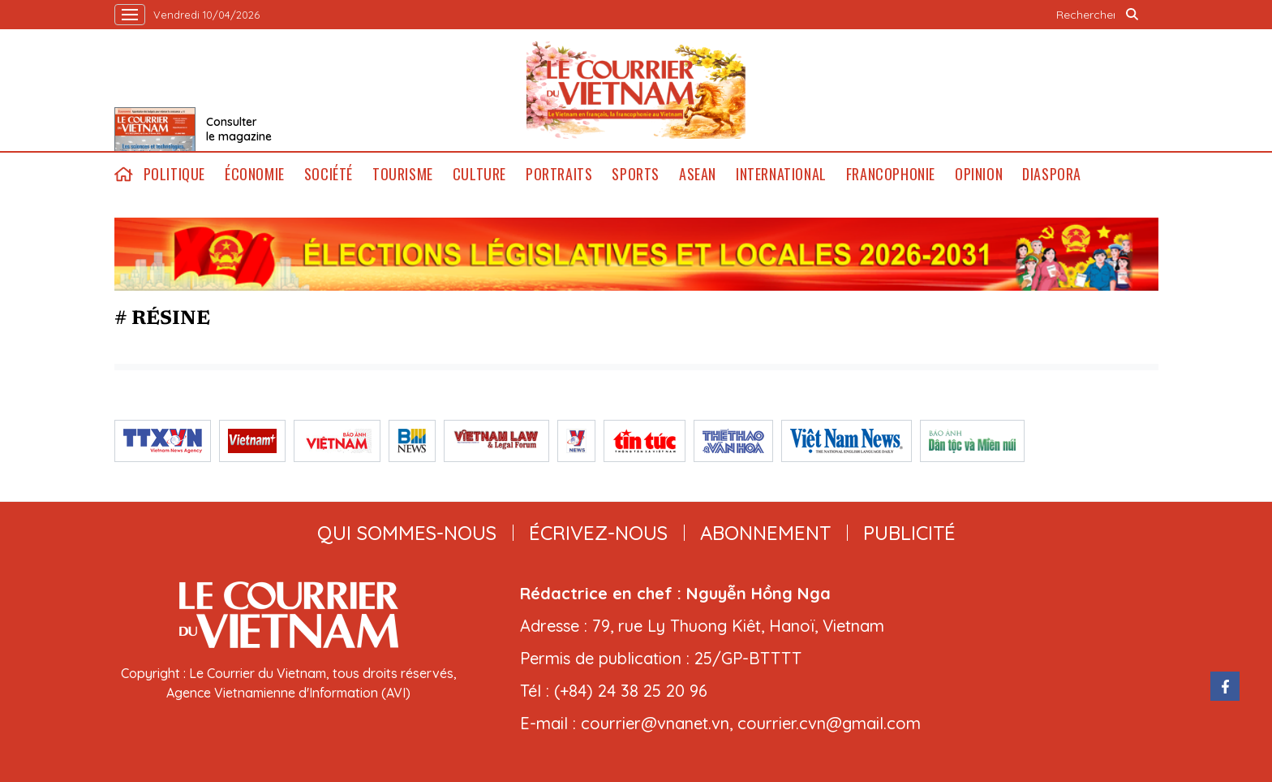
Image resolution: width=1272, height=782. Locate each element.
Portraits (559, 174)
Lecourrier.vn (636, 90)
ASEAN (697, 174)
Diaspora (1051, 174)
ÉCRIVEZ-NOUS (598, 533)
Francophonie (890, 174)
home (124, 174)
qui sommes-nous (406, 533)
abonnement (765, 533)
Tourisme (402, 174)
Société (328, 174)
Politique (174, 174)
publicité (909, 533)
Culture (479, 174)
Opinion (979, 174)
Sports (636, 174)
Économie (255, 174)
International (781, 174)
